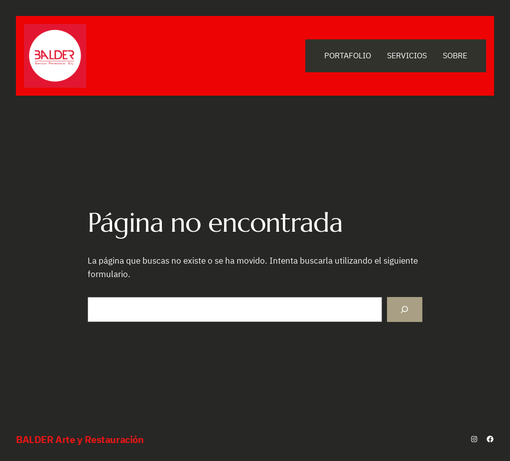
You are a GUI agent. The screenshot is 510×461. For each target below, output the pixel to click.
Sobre (455, 55)
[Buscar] (404, 309)
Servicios (407, 55)
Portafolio (347, 55)
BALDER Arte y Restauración (80, 439)
